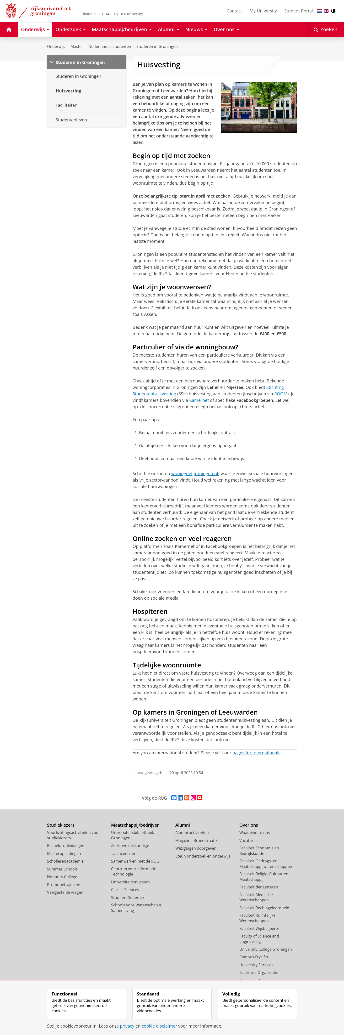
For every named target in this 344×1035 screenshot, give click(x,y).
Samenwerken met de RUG (135, 861)
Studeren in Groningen (157, 46)
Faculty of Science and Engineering (259, 938)
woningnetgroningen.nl (194, 473)
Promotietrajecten (63, 884)
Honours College (62, 876)
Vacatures (248, 840)
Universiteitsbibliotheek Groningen (132, 835)
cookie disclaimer (159, 1026)
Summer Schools (62, 869)
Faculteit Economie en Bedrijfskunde (259, 850)
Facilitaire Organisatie (258, 972)
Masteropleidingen (64, 853)
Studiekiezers (61, 825)
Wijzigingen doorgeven (195, 848)
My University (263, 11)
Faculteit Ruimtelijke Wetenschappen (257, 918)
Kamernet (199, 400)
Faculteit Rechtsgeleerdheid (264, 907)
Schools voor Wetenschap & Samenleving (136, 907)
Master (76, 46)
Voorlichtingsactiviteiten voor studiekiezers (73, 835)
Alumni (182, 825)
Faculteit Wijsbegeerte (259, 928)
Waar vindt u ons (254, 832)
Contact (234, 11)
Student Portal (298, 11)
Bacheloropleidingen (65, 845)
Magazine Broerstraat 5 (196, 840)
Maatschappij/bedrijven (135, 825)
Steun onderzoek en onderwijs (202, 856)
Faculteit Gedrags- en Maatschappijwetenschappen (265, 863)
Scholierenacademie (65, 861)
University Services (256, 964)
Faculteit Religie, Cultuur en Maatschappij (263, 876)
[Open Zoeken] (325, 29)
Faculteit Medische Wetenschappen (256, 897)
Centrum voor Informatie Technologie (133, 871)
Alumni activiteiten (192, 832)
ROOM (280, 394)
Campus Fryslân (253, 957)
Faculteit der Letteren (258, 887)
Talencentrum (123, 853)
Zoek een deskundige (130, 845)
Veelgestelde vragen (65, 892)
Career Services (125, 889)
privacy (127, 1026)
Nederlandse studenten (109, 46)
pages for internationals (256, 753)
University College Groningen (265, 949)
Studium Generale (127, 897)
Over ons (248, 825)
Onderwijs (56, 46)
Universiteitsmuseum (130, 882)
